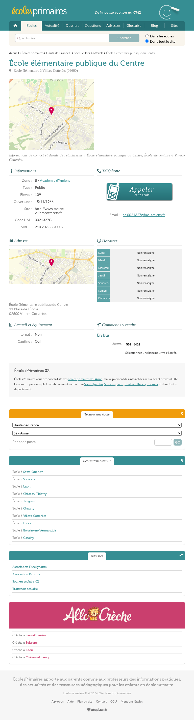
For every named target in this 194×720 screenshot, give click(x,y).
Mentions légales (132, 701)
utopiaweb (97, 709)
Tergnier (152, 384)
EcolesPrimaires (42, 11)
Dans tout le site (160, 41)
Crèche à (29, 635)
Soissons (109, 384)
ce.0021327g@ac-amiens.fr (144, 215)
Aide (70, 701)
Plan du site (84, 701)
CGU (113, 701)
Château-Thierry (135, 384)
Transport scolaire (25, 589)
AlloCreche (97, 615)
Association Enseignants (29, 567)
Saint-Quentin (93, 384)
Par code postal (24, 442)
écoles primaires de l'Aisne (85, 379)
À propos (58, 701)
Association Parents (26, 574)
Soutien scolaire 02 (25, 581)
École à (27, 472)
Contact (101, 701)
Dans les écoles (159, 36)
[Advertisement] (139, 114)
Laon (120, 384)
